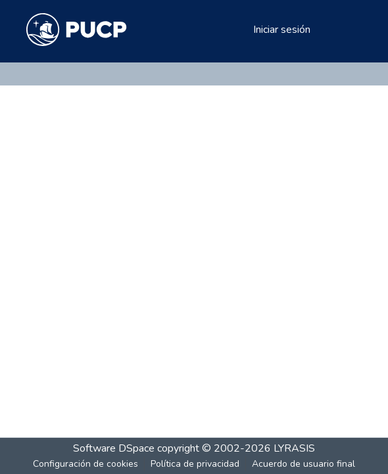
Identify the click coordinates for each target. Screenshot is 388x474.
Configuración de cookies (85, 464)
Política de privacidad (195, 464)
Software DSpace (114, 448)
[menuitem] (241, 29)
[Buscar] (222, 29)
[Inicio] (76, 29)
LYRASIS (294, 448)
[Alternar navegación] (343, 29)
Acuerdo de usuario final (303, 464)
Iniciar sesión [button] (282, 29)
